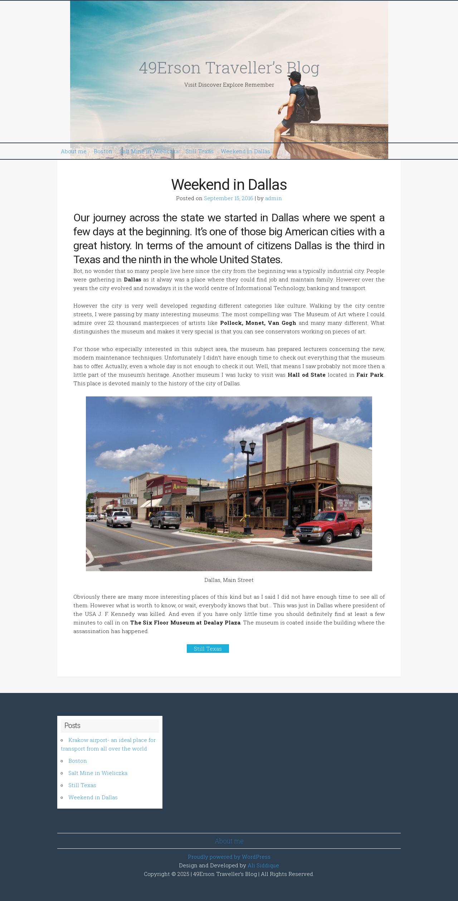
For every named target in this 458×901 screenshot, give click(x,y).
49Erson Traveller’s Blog (229, 67)
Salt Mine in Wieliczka (149, 151)
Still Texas (200, 151)
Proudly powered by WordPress (229, 856)
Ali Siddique (263, 865)
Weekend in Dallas (245, 151)
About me (74, 151)
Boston (103, 151)
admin (273, 198)
